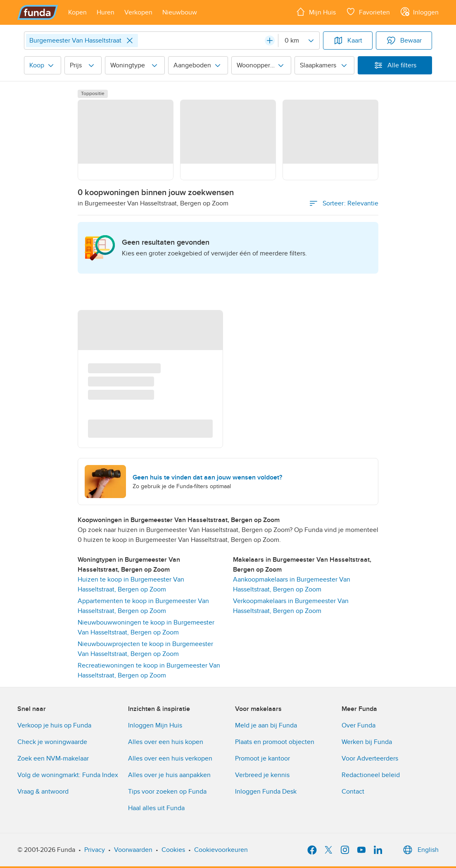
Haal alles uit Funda (156, 808)
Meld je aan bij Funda (266, 725)
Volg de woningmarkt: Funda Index (67, 775)
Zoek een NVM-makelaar (53, 758)
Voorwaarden (133, 850)
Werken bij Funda (367, 742)
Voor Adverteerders (370, 758)
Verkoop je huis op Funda (54, 725)
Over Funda (358, 725)
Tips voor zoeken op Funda (167, 791)
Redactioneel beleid (371, 775)
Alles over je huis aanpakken (169, 775)
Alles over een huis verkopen (170, 758)
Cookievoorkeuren (221, 850)
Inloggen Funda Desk (266, 791)
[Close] (130, 40)
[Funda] (37, 12)
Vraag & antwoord (43, 791)
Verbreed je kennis (262, 775)
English (420, 849)
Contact (353, 791)
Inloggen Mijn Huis (155, 725)
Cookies (173, 850)
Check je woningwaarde (52, 742)
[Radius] (298, 40)
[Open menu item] (77, 12)
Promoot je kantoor (262, 758)
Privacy (94, 850)
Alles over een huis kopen (165, 742)
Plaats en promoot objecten (274, 742)
